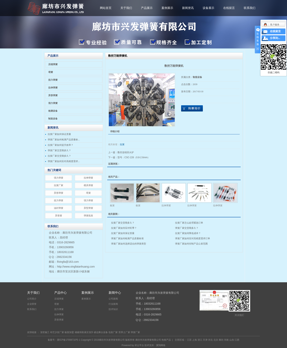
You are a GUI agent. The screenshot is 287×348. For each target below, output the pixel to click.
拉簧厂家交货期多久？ (59, 156)
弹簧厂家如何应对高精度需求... (64, 161)
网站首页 (106, 7)
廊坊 (221, 340)
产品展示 (147, 7)
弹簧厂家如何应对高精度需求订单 (192, 238)
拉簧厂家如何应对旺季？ (124, 228)
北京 (216, 340)
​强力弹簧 (58, 177)
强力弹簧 (53, 103)
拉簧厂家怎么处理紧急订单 (189, 222)
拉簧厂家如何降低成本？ (188, 233)
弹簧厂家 (135, 332)
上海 (194, 340)
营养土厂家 (124, 332)
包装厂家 (113, 332)
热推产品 (166, 340)
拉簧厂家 (58, 185)
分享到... (275, 38)
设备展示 (208, 7)
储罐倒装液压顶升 (84, 332)
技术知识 (113, 309)
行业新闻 (113, 304)
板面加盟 (69, 332)
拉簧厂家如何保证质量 (59, 134)
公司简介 (31, 298)
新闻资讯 (188, 7)
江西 (237, 340)
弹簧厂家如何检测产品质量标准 (127, 238)
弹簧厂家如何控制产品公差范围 (191, 243)
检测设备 (53, 111)
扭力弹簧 (53, 80)
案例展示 (167, 7)
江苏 (189, 340)
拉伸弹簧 (53, 87)
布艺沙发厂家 (57, 332)
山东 (231, 340)
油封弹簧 (58, 208)
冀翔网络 (160, 345)
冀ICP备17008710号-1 (68, 340)
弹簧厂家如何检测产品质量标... (64, 139)
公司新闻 (113, 298)
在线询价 (192, 108)
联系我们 (249, 7)
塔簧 (50, 72)
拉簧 (122, 144)
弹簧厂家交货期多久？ (59, 150)
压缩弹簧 (53, 64)
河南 (226, 340)
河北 (210, 340)
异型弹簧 (88, 208)
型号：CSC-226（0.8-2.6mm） (134, 157)
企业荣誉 (31, 304)
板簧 (112, 205)
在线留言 (229, 7)
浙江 (200, 340)
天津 (205, 340)
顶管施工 (44, 332)
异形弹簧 (53, 95)
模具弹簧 (88, 185)
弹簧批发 (88, 215)
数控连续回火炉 (126, 152)
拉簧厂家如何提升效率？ (60, 145)
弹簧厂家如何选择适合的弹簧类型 (128, 243)
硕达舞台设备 (101, 332)
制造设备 (53, 118)
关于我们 (126, 7)
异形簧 (58, 215)
